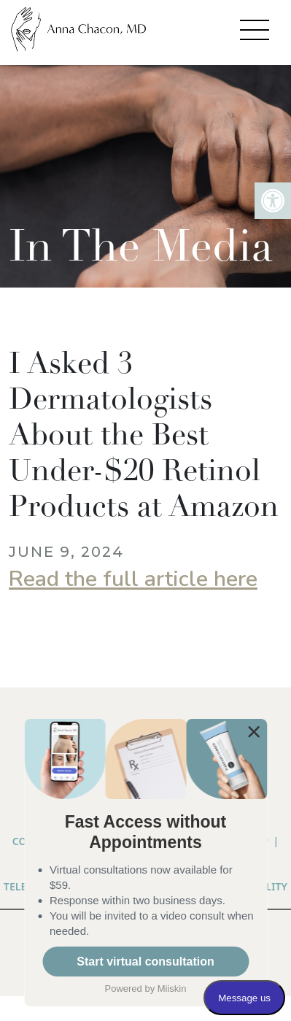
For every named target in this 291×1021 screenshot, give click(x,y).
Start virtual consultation (145, 961)
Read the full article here (133, 579)
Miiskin (172, 988)
